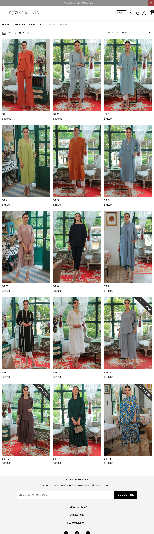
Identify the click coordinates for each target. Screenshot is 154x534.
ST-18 (107, 458)
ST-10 (5, 372)
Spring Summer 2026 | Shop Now (78, 3)
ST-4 (5, 200)
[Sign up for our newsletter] (77, 495)
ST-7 (5, 286)
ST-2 (56, 114)
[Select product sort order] (136, 33)
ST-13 (5, 458)
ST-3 (107, 114)
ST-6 (107, 200)
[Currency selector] (121, 13)
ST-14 (56, 458)
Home (5, 24)
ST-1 (5, 114)
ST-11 (56, 372)
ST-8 (56, 286)
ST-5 (56, 200)
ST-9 (107, 286)
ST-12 (107, 372)
